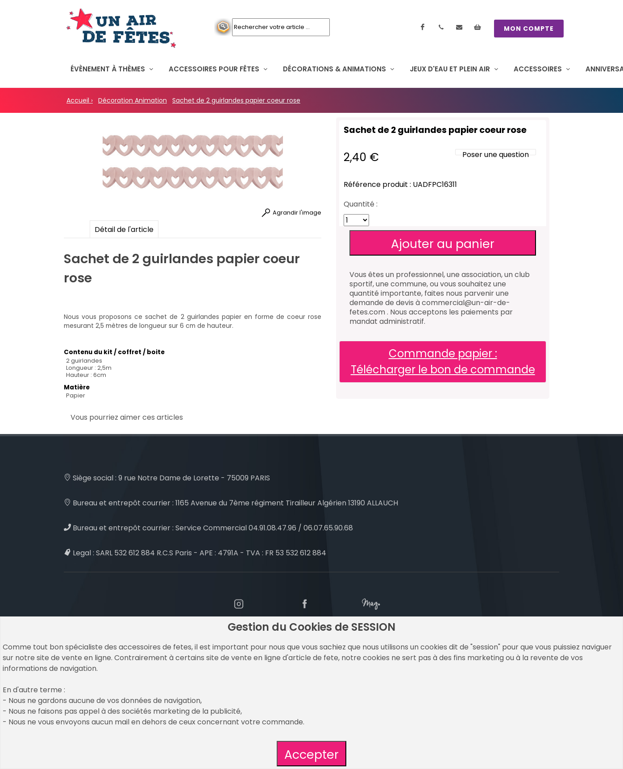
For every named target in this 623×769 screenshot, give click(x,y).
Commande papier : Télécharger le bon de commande (443, 361)
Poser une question (495, 154)
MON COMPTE (529, 28)
